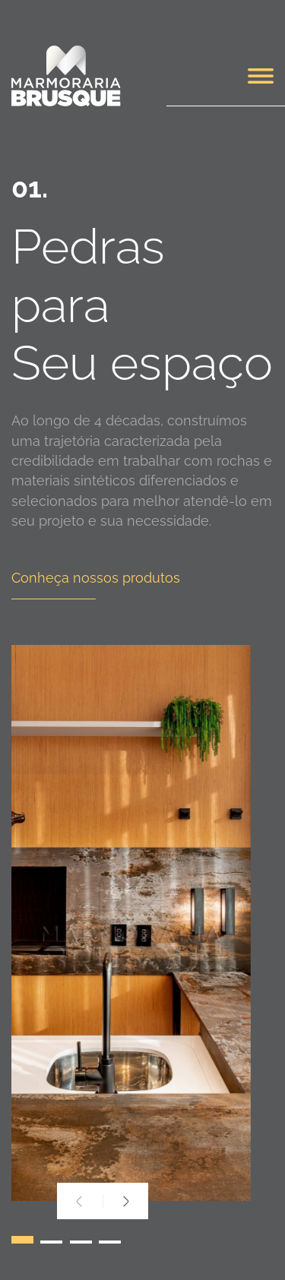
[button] (22, 1243)
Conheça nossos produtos (95, 578)
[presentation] (80, 1201)
